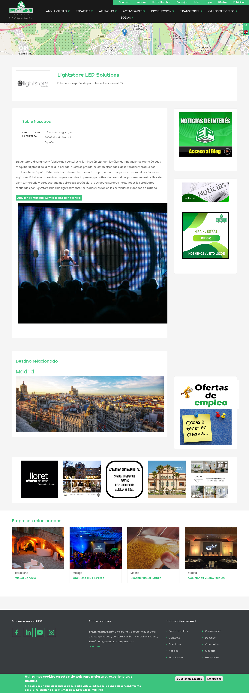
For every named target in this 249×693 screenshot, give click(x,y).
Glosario (210, 651)
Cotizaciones (213, 631)
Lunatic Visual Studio (145, 578)
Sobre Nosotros (178, 631)
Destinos (210, 637)
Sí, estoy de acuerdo (189, 678)
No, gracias (214, 678)
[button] (124, 32)
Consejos (182, 2)
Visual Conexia (25, 578)
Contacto (124, 2)
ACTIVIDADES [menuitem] (133, 11)
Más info (97, 690)
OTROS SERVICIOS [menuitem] (222, 11)
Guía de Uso (212, 644)
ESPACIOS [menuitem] (83, 11)
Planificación (176, 657)
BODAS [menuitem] (126, 18)
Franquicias (212, 657)
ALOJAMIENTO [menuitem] (56, 11)
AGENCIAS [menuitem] (106, 11)
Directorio (175, 644)
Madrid (25, 371)
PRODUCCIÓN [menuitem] (161, 11)
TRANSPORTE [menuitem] (190, 11)
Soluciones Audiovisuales (206, 578)
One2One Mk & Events (88, 578)
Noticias (141, 2)
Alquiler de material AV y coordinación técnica (49, 198)
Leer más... (95, 646)
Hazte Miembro (161, 2)
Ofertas (222, 2)
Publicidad (239, 2)
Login (209, 2)
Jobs (196, 2)
